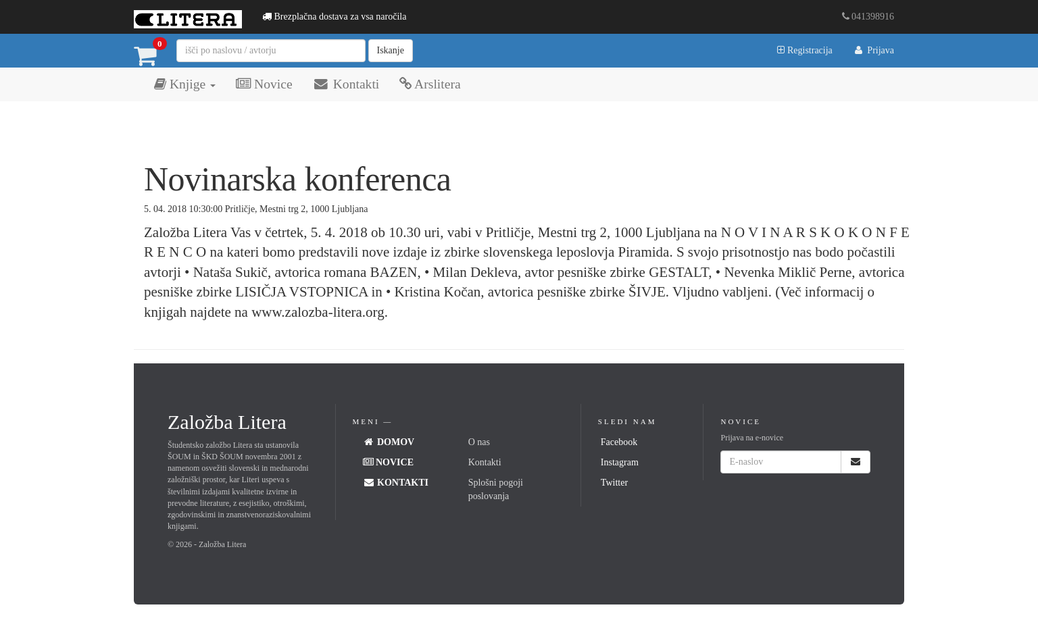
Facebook (619, 442)
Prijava (873, 50)
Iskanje (390, 50)
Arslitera (429, 84)
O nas (479, 442)
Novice (264, 84)
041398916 (868, 16)
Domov (389, 442)
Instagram (620, 462)
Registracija (804, 50)
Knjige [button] (185, 84)
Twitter (614, 483)
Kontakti (346, 84)
